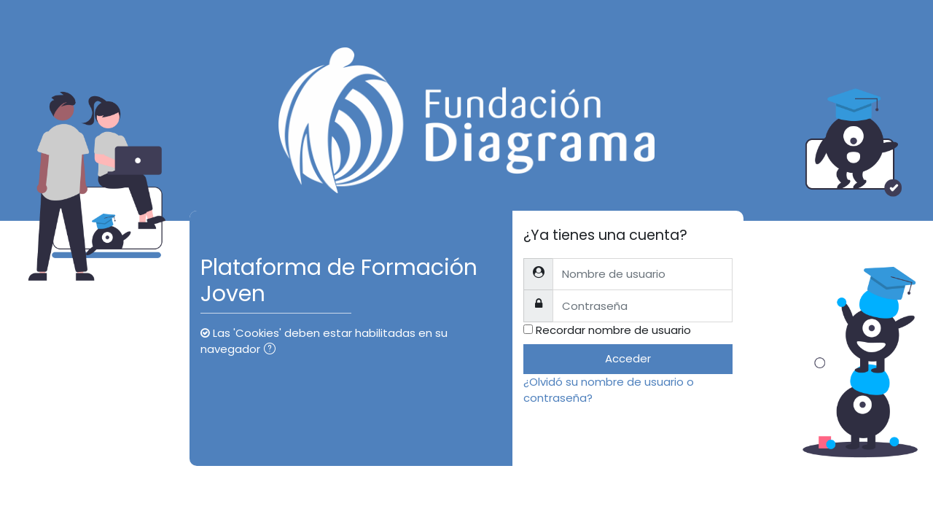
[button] (272, 350)
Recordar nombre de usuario (613, 330)
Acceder (628, 358)
